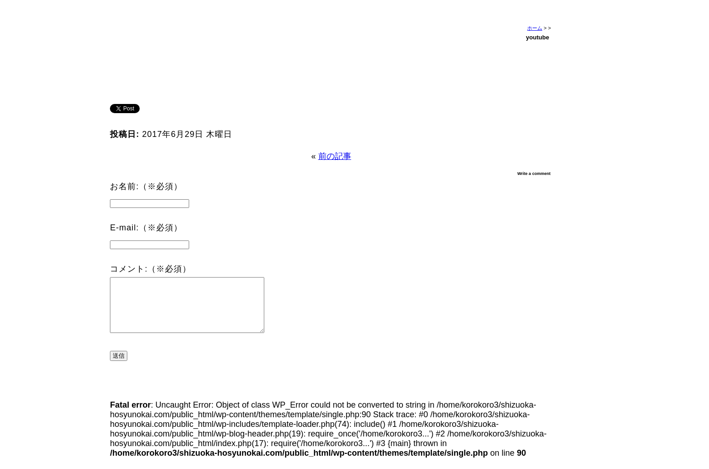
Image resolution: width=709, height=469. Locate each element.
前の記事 (334, 156)
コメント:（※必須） (150, 268)
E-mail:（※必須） (146, 227)
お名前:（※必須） (146, 186)
